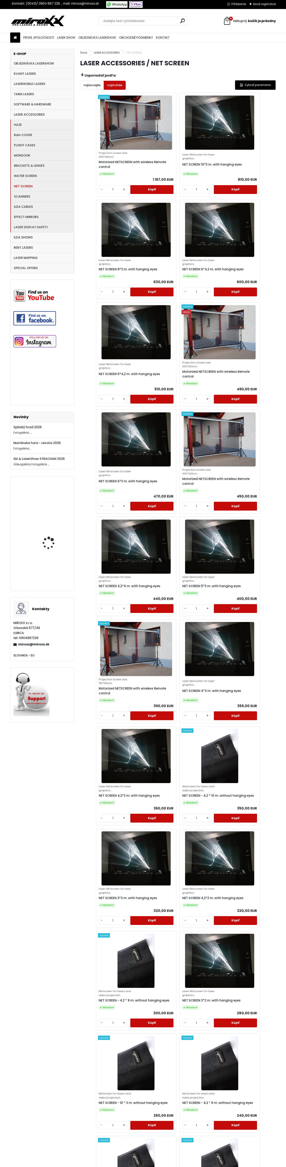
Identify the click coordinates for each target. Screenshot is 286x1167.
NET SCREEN (23, 186)
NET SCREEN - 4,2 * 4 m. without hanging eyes (249, 769)
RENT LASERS (23, 247)
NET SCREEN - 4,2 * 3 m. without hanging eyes (200, 888)
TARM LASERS (24, 94)
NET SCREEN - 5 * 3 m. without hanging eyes (102, 888)
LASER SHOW (66, 37)
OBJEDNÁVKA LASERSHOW (97, 37)
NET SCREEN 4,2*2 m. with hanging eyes (250, 529)
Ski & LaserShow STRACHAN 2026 (39, 459)
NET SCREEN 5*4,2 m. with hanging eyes (104, 290)
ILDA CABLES (23, 207)
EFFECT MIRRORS (26, 217)
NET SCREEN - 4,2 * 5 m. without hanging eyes (151, 769)
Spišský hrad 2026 (27, 427)
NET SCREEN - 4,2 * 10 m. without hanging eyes (151, 531)
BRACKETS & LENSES (29, 166)
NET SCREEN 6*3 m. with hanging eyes (200, 290)
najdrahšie (114, 85)
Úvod (83, 53)
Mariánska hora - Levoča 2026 (37, 443)
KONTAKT (163, 37)
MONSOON (22, 155)
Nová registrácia (264, 4)
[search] (182, 20)
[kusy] (92, 202)
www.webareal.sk (159, 1163)
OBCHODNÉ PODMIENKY (136, 37)
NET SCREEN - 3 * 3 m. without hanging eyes (248, 888)
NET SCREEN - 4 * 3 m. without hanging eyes (150, 888)
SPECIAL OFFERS (26, 268)
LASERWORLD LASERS (29, 84)
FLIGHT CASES (24, 145)
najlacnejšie (92, 85)
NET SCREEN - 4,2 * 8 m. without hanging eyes (102, 650)
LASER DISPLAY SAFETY (31, 227)
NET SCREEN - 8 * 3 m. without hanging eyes (102, 769)
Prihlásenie (238, 4)
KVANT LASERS (25, 74)
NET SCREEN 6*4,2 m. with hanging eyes (250, 170)
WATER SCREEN (25, 176)
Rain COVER (23, 135)
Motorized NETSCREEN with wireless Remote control (51, 507)
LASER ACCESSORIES (29, 114)
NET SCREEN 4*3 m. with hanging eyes (249, 410)
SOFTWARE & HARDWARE (32, 104)
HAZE (18, 125)
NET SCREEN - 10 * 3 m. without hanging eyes (199, 650)
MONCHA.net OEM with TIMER (51, 576)
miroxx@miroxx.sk (33, 644)
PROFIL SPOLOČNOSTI (38, 37)
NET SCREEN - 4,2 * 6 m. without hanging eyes (249, 650)
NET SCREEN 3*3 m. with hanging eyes (200, 529)
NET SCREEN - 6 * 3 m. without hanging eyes (199, 769)
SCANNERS (22, 196)
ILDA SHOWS (23, 237)
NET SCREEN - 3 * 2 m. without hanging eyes (175, 1007)
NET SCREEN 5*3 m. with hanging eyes (151, 410)
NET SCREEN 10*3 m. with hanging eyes (152, 170)
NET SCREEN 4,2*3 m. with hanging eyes (104, 529)
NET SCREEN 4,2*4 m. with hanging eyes (104, 410)
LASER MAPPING (26, 258)
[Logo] (37, 21)
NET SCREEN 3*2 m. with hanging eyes (151, 648)
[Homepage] (15, 37)
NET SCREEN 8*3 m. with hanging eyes (200, 170)
